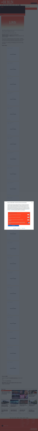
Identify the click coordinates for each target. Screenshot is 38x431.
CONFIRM (13, 225)
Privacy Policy (23, 228)
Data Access (18, 228)
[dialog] (19, 215)
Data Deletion (14, 228)
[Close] (32, 202)
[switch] (28, 214)
